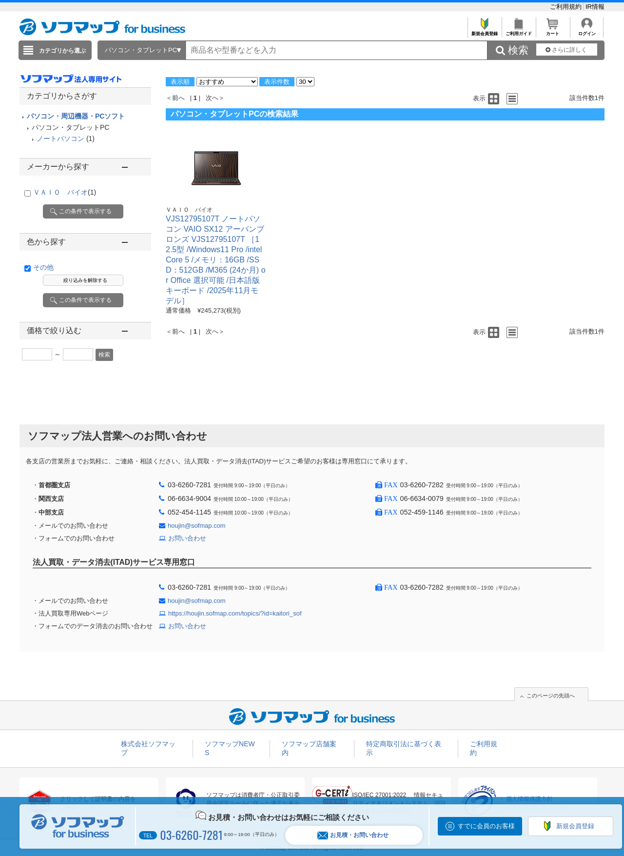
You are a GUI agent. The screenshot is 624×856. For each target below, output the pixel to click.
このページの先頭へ (550, 695)
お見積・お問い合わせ (353, 835)
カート (552, 31)
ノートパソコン (60, 138)
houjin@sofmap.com (197, 525)
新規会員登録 (484, 31)
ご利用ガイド (518, 31)
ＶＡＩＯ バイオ (64, 192)
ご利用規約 (567, 6)
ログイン (587, 31)
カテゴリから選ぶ (62, 50)
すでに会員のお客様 (486, 826)
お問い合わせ (187, 538)
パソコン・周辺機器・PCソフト (76, 116)
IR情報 (594, 6)
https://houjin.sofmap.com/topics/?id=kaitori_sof (235, 613)
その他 (43, 267)
